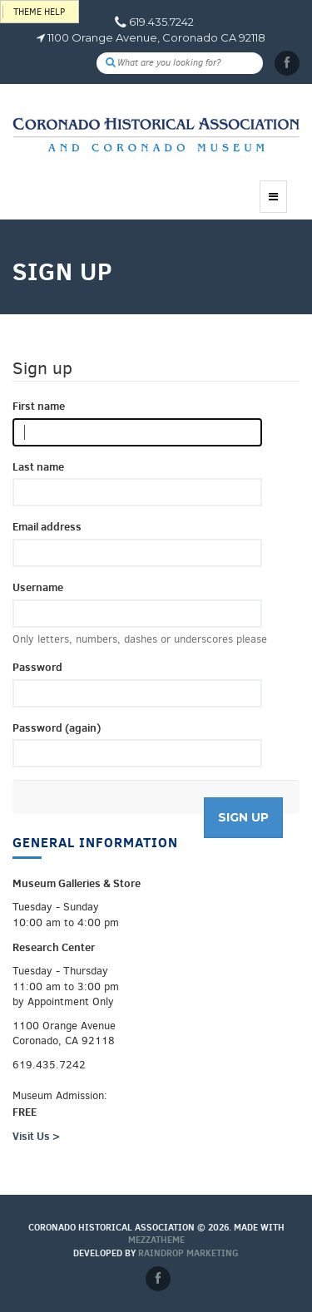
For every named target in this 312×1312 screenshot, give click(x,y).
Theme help (39, 12)
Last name (38, 466)
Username (37, 587)
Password (37, 666)
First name (38, 405)
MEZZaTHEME (156, 1239)
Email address (47, 526)
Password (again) (56, 727)
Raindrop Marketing (188, 1253)
